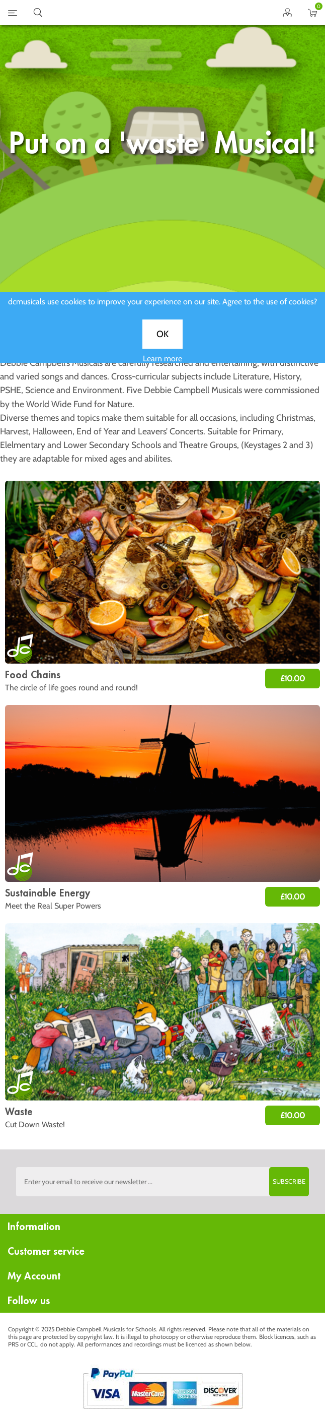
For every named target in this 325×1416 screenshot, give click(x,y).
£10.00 (292, 678)
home (150, 12)
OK (162, 343)
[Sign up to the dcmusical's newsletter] (162, 1181)
